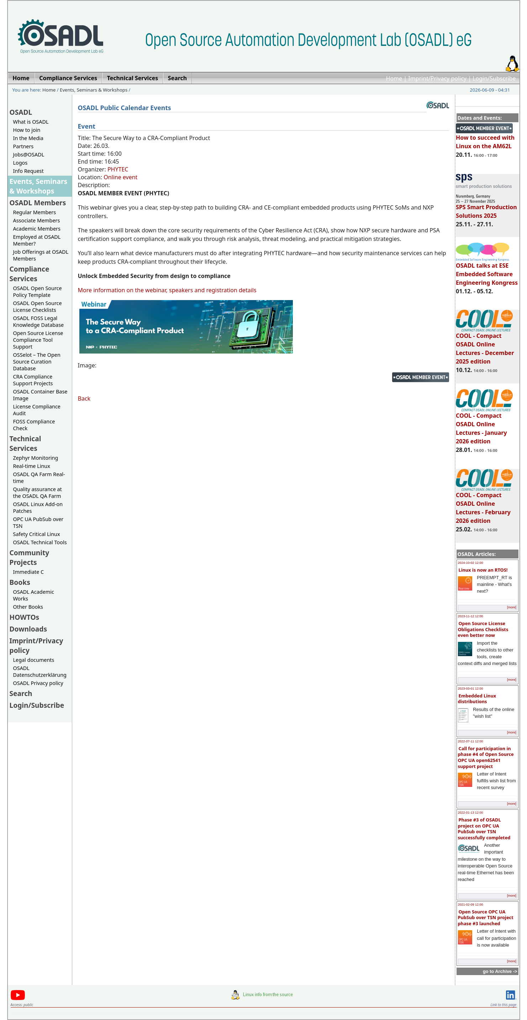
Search (21, 693)
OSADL (21, 112)
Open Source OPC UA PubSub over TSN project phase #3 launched (485, 917)
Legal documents (33, 659)
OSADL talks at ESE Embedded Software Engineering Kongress (487, 271)
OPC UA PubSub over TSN (38, 522)
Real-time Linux (31, 466)
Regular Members (34, 212)
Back (84, 398)
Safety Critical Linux (36, 534)
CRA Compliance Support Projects (33, 380)
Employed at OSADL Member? (37, 240)
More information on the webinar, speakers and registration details (167, 290)
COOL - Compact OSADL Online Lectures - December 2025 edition (485, 345)
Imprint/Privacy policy (437, 78)
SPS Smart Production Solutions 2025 (486, 208)
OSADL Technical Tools (40, 542)
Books (20, 582)
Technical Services (25, 443)
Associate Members (36, 220)
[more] (511, 607)
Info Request (28, 171)
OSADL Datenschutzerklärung (40, 671)
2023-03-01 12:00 (470, 688)
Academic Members (36, 228)
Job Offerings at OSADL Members (41, 255)
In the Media (28, 138)
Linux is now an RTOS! (483, 570)
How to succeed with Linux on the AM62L (485, 138)
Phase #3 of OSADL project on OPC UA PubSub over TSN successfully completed (484, 828)
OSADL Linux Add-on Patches (38, 507)
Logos (20, 162)
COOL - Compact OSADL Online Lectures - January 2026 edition (484, 425)
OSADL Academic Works (33, 595)
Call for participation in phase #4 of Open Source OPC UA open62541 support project (486, 757)
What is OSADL (31, 121)
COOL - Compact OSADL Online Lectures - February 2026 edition (484, 505)
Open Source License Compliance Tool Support (38, 340)
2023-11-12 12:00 (470, 616)
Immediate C (28, 571)
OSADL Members (38, 202)
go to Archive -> (500, 971)
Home (394, 78)
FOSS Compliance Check (34, 425)
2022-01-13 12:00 (470, 812)
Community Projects (29, 557)
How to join (27, 130)
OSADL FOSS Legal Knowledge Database (38, 321)
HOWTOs (24, 617)
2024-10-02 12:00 (470, 563)
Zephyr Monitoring (35, 457)
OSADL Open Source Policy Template (37, 291)
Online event (120, 177)
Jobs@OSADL (28, 154)
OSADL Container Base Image (40, 395)
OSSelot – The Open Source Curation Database (36, 361)
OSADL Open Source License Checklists (37, 306)
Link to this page (503, 1004)
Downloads (28, 629)
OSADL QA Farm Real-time (39, 477)
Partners (23, 146)
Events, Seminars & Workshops (93, 90)
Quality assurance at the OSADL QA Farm (37, 492)
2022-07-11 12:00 (470, 741)
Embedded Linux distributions (477, 698)
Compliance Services (29, 273)
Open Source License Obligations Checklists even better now (483, 629)
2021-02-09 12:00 (470, 904)
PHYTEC (117, 169)
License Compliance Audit (36, 410)
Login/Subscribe (494, 78)
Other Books (28, 606)
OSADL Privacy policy (38, 683)
